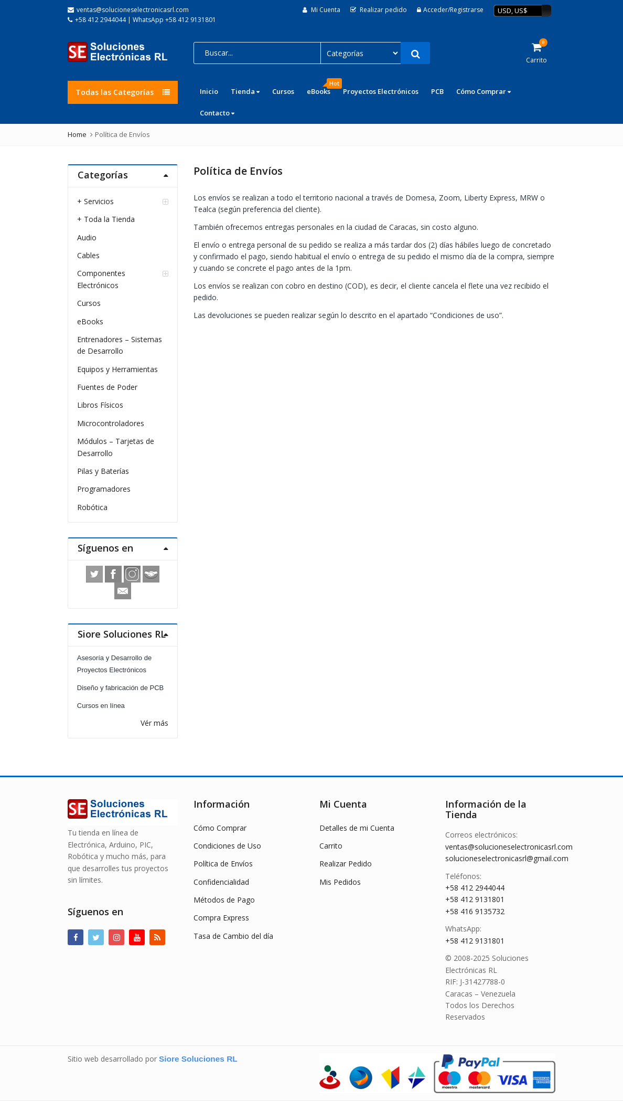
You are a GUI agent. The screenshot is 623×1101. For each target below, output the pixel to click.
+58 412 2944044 (474, 888)
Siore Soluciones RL (198, 1058)
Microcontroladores (110, 423)
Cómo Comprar (483, 91)
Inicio (209, 91)
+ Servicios (95, 201)
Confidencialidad (221, 882)
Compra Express (221, 918)
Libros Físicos (100, 405)
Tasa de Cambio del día (233, 936)
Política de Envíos (223, 864)
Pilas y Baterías (103, 471)
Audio (86, 237)
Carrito (330, 846)
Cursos (283, 91)
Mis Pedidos (340, 882)
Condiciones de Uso (227, 846)
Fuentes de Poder (107, 387)
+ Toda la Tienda (106, 219)
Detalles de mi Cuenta (356, 828)
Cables (88, 255)
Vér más (154, 723)
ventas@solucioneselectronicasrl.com (509, 847)
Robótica (92, 507)
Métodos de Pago (224, 900)
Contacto (217, 113)
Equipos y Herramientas (117, 369)
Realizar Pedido (345, 864)
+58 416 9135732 (474, 911)
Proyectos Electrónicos (380, 91)
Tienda (245, 91)
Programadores (104, 489)
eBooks (322, 88)
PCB (437, 91)
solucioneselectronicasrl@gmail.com (506, 858)
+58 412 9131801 (474, 899)
